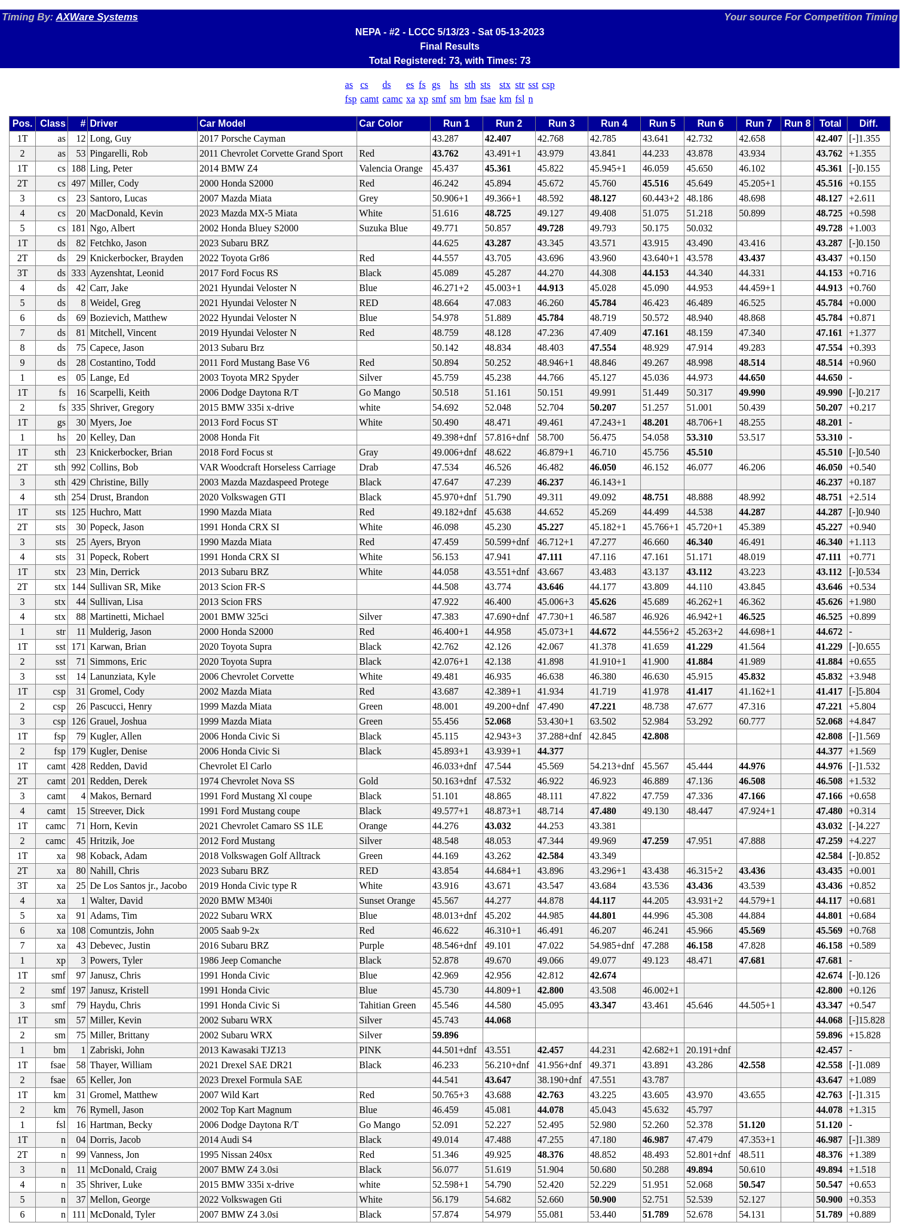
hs (454, 85)
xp (423, 99)
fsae (488, 99)
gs (436, 85)
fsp (351, 99)
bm (471, 99)
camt (369, 99)
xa (410, 99)
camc (392, 99)
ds (386, 85)
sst (533, 85)
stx (505, 85)
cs (364, 85)
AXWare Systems (97, 17)
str (519, 85)
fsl (519, 99)
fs (422, 85)
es (410, 85)
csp (548, 85)
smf (439, 99)
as (349, 85)
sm (455, 99)
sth (470, 85)
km (505, 99)
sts (485, 85)
